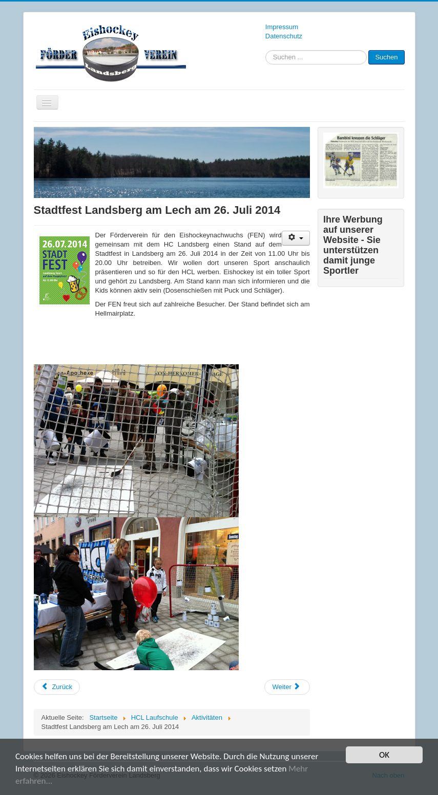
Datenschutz (283, 36)
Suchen (386, 57)
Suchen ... (265, 50)
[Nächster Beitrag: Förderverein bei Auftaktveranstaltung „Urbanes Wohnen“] (286, 687)
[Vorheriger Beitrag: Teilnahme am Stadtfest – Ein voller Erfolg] (57, 687)
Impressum (281, 27)
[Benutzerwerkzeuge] (296, 238)
